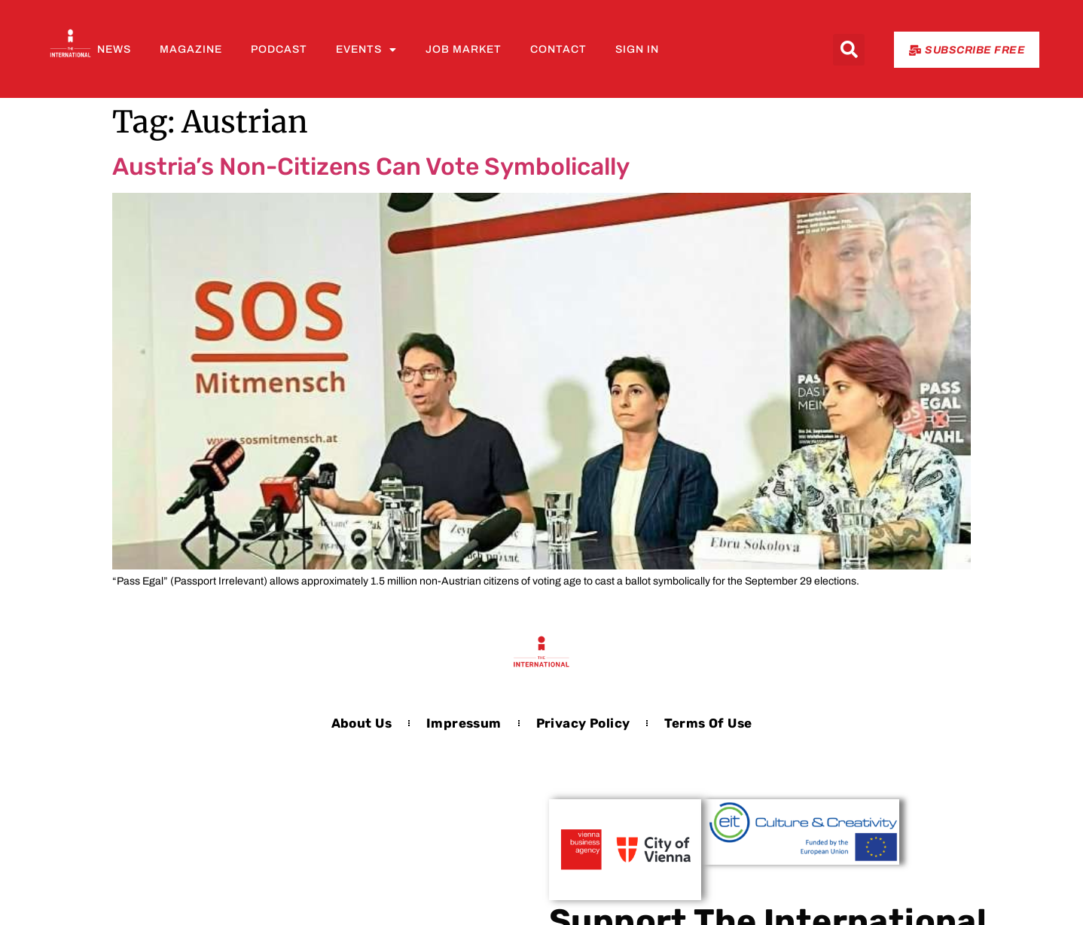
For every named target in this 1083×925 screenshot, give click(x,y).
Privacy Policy (583, 723)
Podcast (279, 49)
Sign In (637, 49)
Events (366, 49)
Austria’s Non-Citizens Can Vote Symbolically (371, 166)
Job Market (464, 49)
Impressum (464, 723)
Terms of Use (708, 723)
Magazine (191, 49)
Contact (558, 49)
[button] (849, 50)
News (114, 49)
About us (361, 723)
